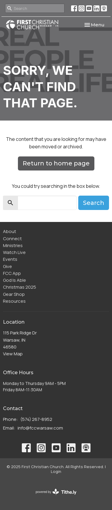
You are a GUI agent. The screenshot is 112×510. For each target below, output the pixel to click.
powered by (56, 492)
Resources (14, 301)
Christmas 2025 (19, 287)
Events (10, 259)
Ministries (13, 245)
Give (7, 266)
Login (56, 471)
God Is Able (14, 280)
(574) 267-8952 (36, 419)
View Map (13, 354)
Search (93, 202)
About (9, 231)
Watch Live (14, 252)
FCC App (12, 273)
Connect (12, 238)
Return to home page (56, 163)
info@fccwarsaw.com (40, 428)
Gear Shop (14, 294)
